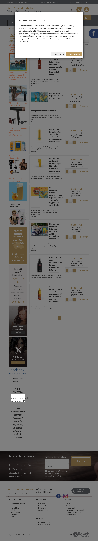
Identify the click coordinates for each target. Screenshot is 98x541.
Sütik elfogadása (73, 54)
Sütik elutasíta (58, 54)
